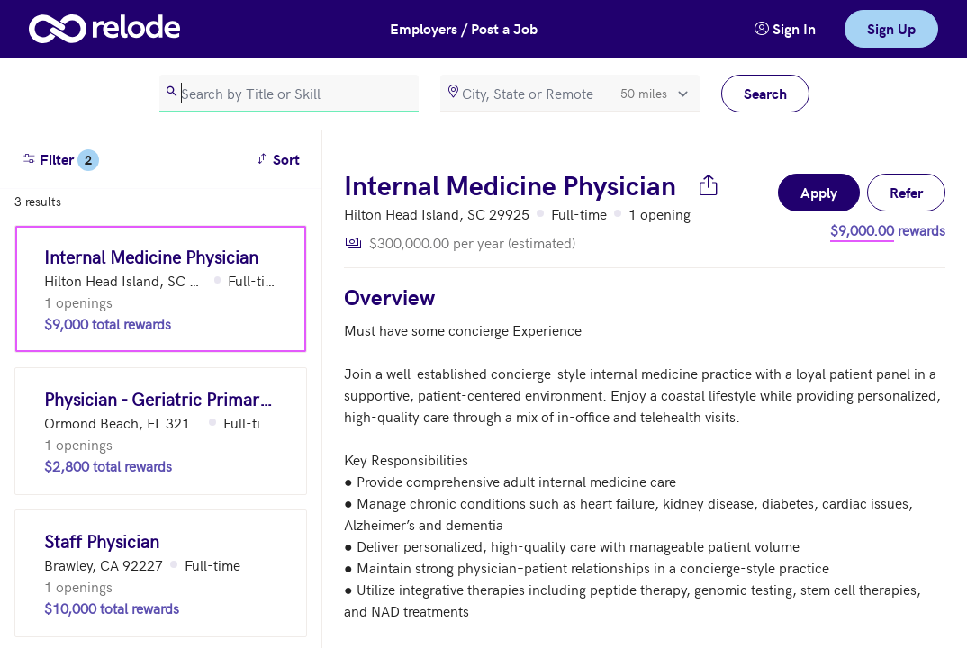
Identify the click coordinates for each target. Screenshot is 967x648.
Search (765, 93)
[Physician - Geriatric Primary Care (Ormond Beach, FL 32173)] (160, 431)
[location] (570, 93)
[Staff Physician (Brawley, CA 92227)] (160, 573)
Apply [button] (818, 192)
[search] (289, 93)
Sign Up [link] (891, 28)
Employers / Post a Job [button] (464, 28)
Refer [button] (906, 192)
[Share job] (709, 184)
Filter (60, 160)
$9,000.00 (862, 229)
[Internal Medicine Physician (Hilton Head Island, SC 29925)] (160, 289)
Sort (280, 158)
